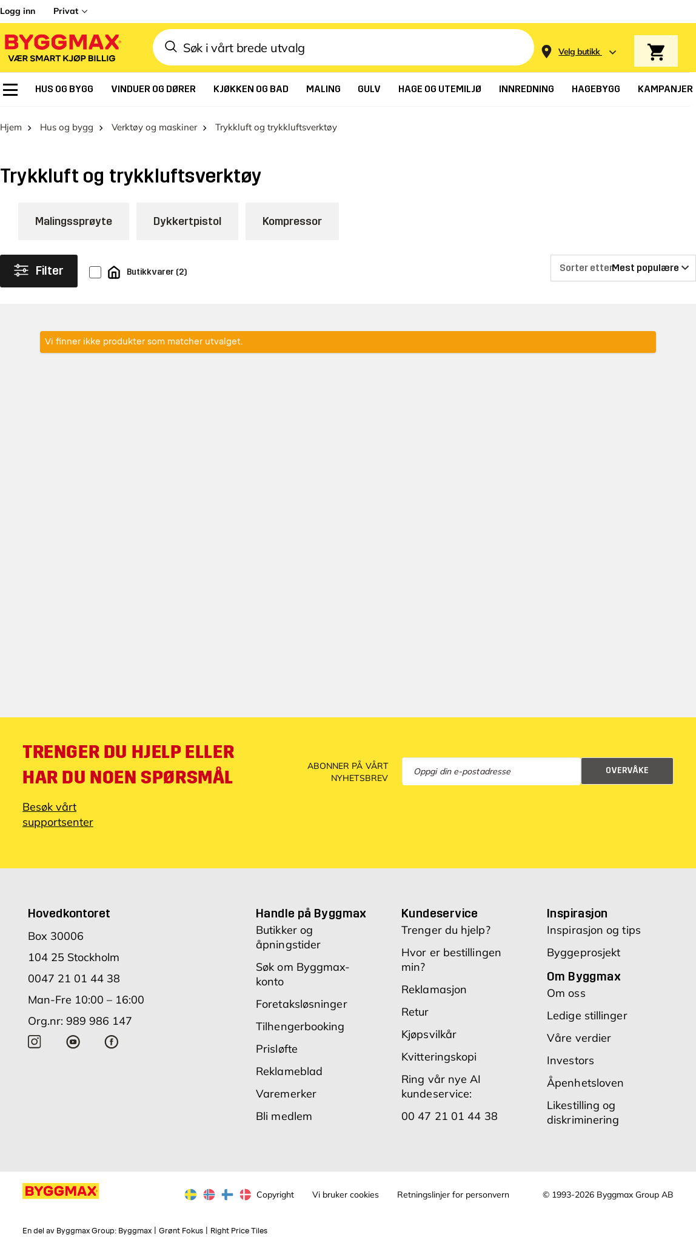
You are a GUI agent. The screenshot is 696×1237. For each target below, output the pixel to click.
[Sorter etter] (623, 263)
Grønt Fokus (181, 1226)
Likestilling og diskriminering (583, 1108)
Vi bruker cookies (345, 1190)
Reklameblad (289, 1067)
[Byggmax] (62, 47)
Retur (415, 1007)
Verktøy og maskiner (154, 123)
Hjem (11, 123)
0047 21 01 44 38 (74, 974)
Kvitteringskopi (439, 1052)
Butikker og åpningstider (288, 933)
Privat (65, 10)
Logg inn (17, 10)
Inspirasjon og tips (594, 926)
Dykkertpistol (187, 217)
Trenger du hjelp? (445, 926)
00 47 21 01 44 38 (449, 1112)
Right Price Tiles (238, 1226)
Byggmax (135, 1226)
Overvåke (627, 767)
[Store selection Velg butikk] (579, 52)
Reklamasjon (434, 985)
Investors (570, 1056)
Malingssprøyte (73, 217)
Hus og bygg (66, 123)
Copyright (275, 1190)
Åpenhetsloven (585, 1078)
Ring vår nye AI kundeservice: (441, 1082)
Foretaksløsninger (301, 1000)
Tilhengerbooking (300, 1022)
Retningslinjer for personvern (453, 1190)
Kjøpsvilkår (429, 1030)
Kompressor (292, 217)
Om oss (566, 989)
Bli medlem (284, 1112)
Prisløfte (277, 1044)
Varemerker (286, 1089)
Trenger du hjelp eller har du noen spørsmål (128, 760)
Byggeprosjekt (583, 948)
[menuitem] (10, 90)
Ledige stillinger (587, 1011)
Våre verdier (579, 1034)
